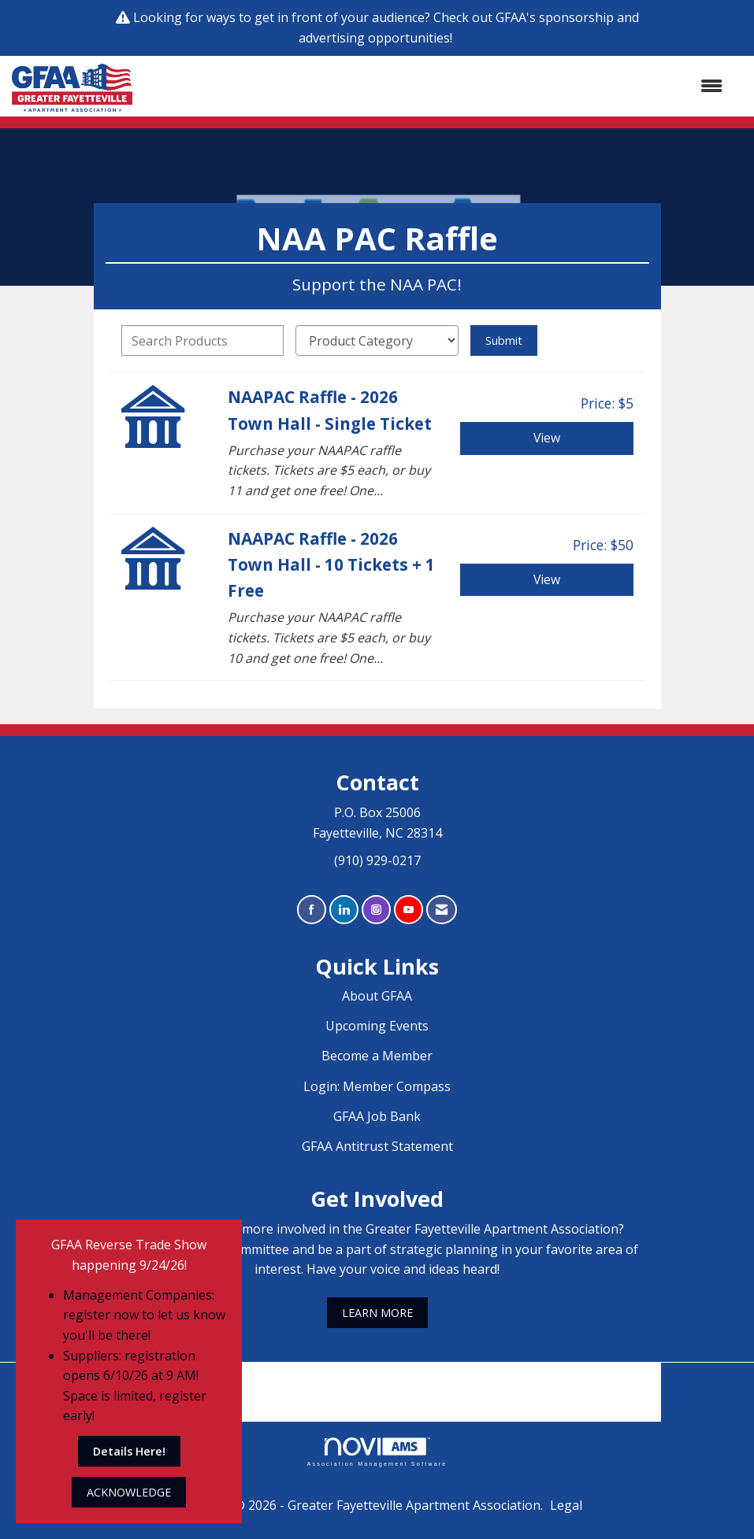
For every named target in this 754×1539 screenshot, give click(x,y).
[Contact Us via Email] (441, 909)
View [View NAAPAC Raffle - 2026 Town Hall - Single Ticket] (546, 437)
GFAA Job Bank (377, 1116)
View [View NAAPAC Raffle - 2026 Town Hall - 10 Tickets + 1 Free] (546, 579)
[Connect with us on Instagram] (376, 909)
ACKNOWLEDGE (129, 1492)
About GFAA (377, 995)
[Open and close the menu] (435, 86)
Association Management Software (376, 1452)
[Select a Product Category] (377, 340)
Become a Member (377, 1055)
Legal (566, 1505)
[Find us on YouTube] (408, 909)
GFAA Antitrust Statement (377, 1146)
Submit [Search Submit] (503, 340)
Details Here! (129, 1451)
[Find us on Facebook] (311, 909)
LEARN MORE (377, 1312)
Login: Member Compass (377, 1086)
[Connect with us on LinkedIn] (343, 909)
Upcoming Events (377, 1025)
